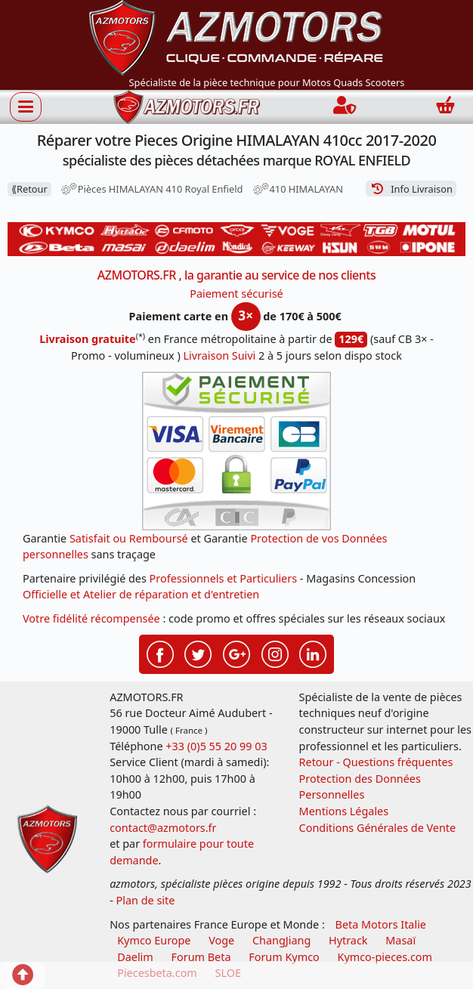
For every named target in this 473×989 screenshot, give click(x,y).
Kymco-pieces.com (385, 957)
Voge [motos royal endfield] (221, 940)
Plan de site (145, 900)
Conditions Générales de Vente (377, 828)
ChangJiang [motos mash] (281, 940)
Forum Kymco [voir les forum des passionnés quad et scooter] (284, 957)
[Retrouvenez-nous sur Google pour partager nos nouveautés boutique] (236, 653)
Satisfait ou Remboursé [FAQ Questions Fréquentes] (129, 538)
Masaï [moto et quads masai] (400, 940)
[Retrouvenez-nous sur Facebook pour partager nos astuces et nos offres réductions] (160, 653)
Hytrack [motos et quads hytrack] (348, 940)
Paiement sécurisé (236, 293)
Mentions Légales (344, 811)
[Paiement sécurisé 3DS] (236, 451)
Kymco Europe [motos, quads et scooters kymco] (153, 940)
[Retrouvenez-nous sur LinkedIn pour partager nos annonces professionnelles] (312, 653)
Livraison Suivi (220, 355)
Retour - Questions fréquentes (376, 762)
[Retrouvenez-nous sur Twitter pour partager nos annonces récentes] (198, 653)
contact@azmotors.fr (163, 828)
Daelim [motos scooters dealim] (135, 957)
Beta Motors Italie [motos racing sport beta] (380, 924)
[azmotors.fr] (186, 107)
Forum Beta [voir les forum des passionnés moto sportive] (201, 957)
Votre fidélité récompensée (91, 618)
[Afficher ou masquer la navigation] (26, 106)
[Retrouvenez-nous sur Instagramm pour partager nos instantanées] (275, 653)
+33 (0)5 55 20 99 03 (216, 746)
